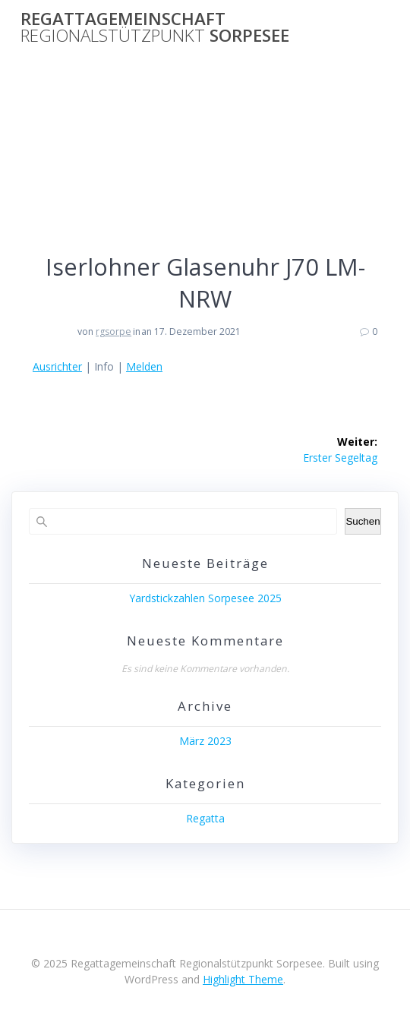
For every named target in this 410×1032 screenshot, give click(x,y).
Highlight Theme (243, 979)
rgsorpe (113, 331)
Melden (144, 366)
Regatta (205, 818)
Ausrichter (57, 366)
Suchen (362, 521)
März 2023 (205, 741)
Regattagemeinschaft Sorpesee (154, 28)
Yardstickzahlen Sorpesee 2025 (205, 598)
